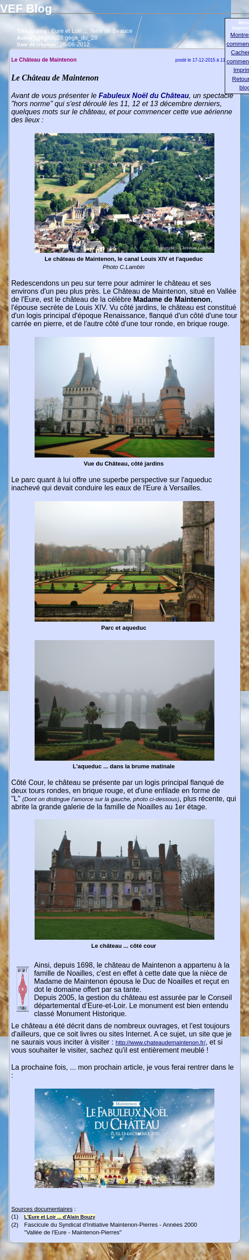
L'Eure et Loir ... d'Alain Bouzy (59, 1217)
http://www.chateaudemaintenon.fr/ (160, 1042)
